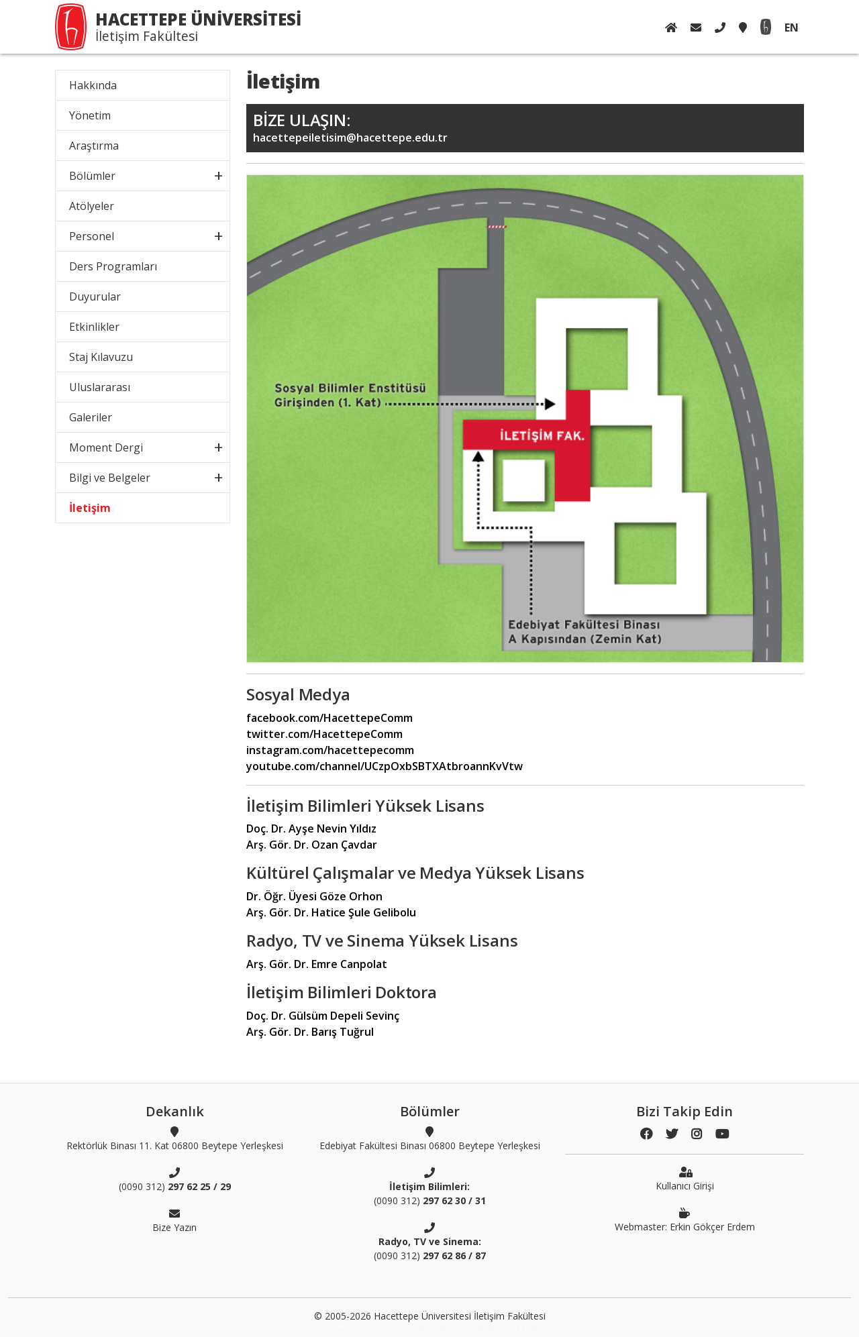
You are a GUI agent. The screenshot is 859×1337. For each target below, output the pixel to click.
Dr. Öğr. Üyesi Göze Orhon (314, 896)
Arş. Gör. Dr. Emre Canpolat (316, 964)
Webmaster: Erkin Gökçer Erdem (685, 1219)
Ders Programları (113, 266)
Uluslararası (99, 387)
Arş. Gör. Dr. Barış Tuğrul (310, 1031)
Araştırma (94, 145)
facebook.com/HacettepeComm (329, 717)
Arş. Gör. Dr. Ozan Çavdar (311, 844)
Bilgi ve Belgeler (109, 477)
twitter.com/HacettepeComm (324, 734)
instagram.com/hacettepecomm (330, 750)
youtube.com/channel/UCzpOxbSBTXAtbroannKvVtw (384, 766)
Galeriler (90, 417)
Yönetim (90, 115)
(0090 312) (175, 1179)
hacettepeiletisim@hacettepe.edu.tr (525, 127)
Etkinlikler (94, 326)
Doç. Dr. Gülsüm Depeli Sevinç (322, 1015)
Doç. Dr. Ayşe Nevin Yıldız (311, 828)
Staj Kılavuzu (101, 357)
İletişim (90, 507)
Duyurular (95, 296)
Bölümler (92, 175)
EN (792, 27)
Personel (91, 236)
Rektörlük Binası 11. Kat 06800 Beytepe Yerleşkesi (174, 1138)
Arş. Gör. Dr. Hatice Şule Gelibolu (331, 912)
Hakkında (93, 85)
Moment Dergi (106, 447)
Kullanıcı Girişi (685, 1178)
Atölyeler (91, 206)
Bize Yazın (174, 1220)
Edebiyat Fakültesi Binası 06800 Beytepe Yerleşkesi (429, 1138)
